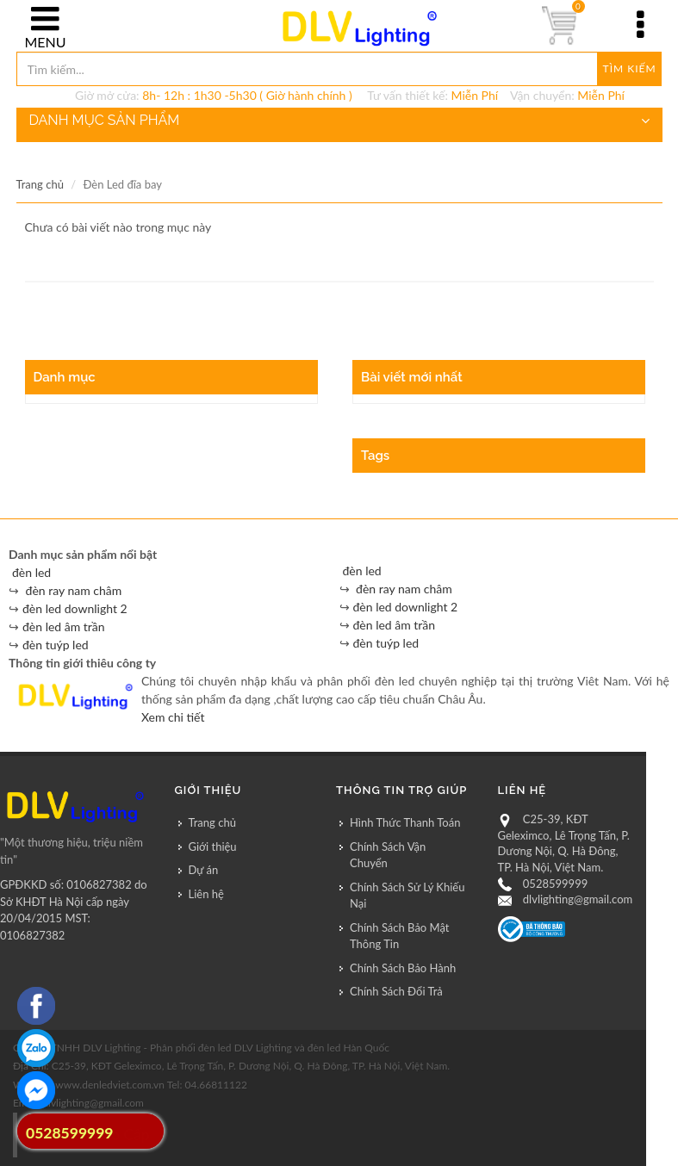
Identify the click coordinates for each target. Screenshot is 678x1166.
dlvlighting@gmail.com (577, 899)
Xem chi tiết (172, 717)
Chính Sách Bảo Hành (403, 968)
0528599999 (555, 883)
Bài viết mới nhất (412, 377)
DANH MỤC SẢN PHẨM (339, 120)
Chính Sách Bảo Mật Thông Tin (399, 936)
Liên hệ (206, 894)
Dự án (204, 870)
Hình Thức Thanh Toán (405, 822)
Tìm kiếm (629, 68)
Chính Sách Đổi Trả (396, 991)
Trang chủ (40, 184)
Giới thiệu (213, 846)
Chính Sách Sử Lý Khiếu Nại (407, 895)
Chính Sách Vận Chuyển (388, 855)
